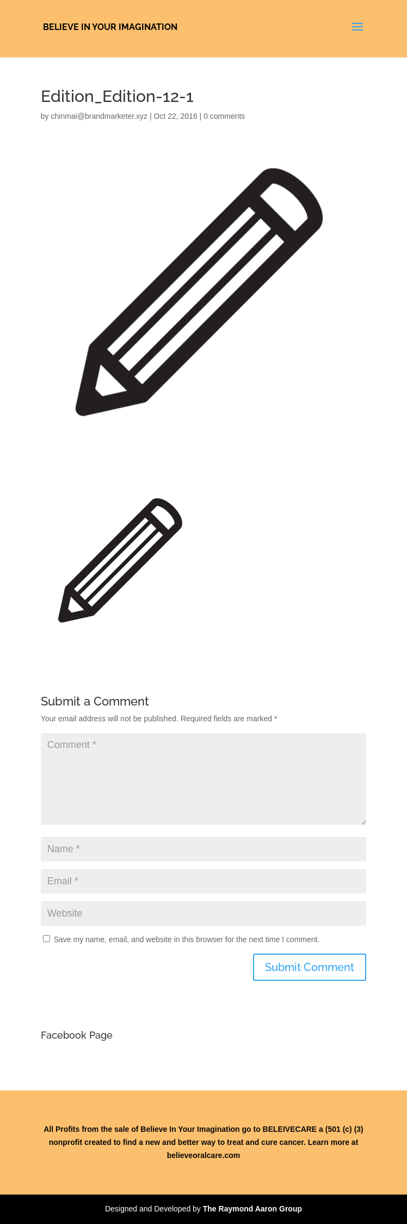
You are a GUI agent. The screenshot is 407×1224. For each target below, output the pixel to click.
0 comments (224, 116)
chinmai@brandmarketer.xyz (99, 116)
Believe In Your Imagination (110, 27)
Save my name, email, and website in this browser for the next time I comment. (187, 939)
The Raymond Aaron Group (252, 1208)
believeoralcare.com (203, 1155)
